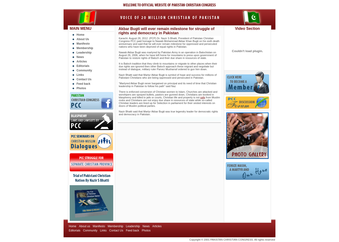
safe (202, 97)
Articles (82, 61)
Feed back (83, 83)
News (80, 57)
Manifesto (83, 43)
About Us (83, 39)
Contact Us (84, 79)
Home (80, 34)
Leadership (84, 52)
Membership (85, 48)
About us (84, 226)
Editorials (83, 66)
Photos (81, 88)
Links (80, 75)
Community (84, 70)
